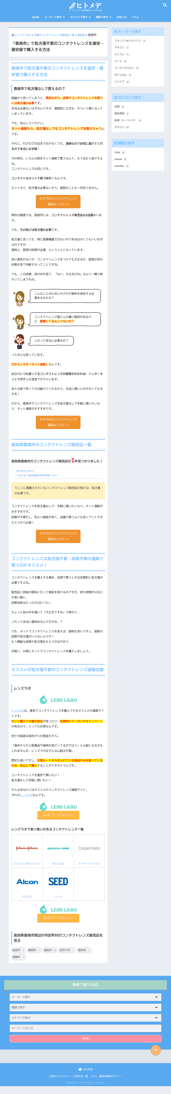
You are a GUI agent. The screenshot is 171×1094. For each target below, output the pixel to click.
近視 (120, 111)
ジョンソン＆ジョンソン (27, 856)
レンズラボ (18, 713)
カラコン (123, 134)
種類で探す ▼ (104, 17)
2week (121, 167)
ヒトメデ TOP (22, 35)
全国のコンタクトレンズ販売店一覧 (59, 35)
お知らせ (122, 17)
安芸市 (18, 958)
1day (120, 159)
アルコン (27, 891)
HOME (35, 17)
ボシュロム (58, 855)
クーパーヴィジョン (89, 855)
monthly (123, 174)
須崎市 (18, 965)
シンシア (123, 86)
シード (58, 891)
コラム (135, 17)
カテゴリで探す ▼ (80, 17)
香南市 (34, 958)
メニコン (123, 56)
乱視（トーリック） (130, 126)
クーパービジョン (128, 71)
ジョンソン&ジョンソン (132, 41)
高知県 (90, 35)
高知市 (50, 958)
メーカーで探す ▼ (54, 17)
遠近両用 (123, 119)
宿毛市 (84, 958)
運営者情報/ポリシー (110, 1084)
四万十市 (67, 958)
